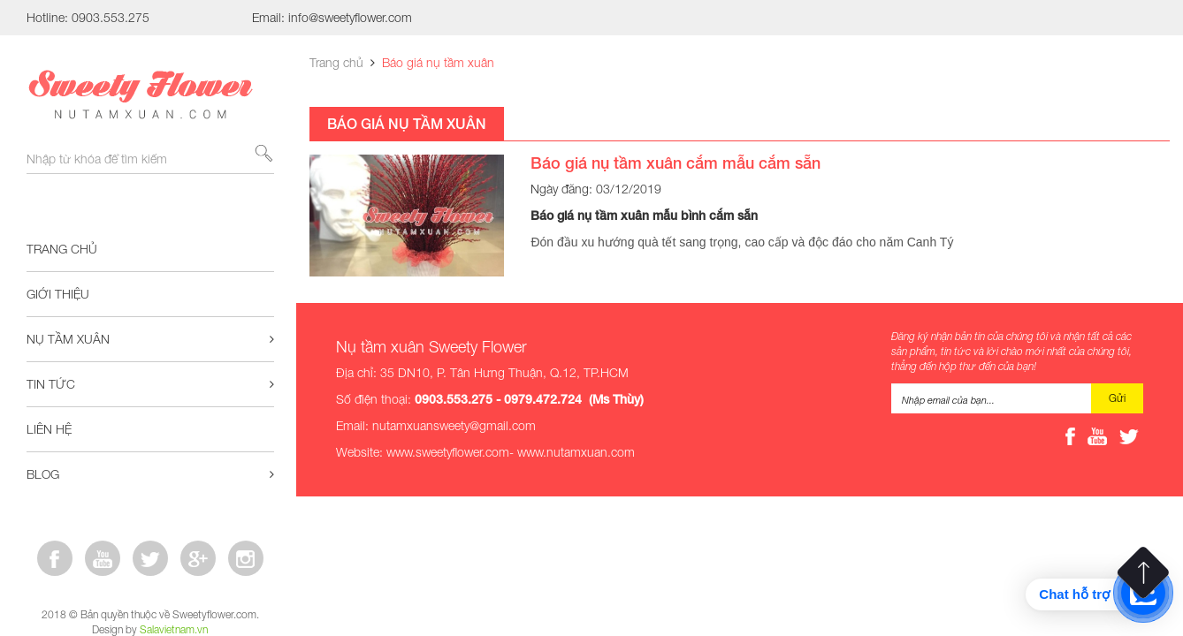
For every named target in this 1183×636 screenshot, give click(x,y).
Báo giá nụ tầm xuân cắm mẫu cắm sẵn (675, 162)
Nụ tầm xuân (150, 339)
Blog (150, 474)
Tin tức (150, 384)
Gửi (1117, 398)
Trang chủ (62, 248)
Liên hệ (49, 428)
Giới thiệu (58, 293)
